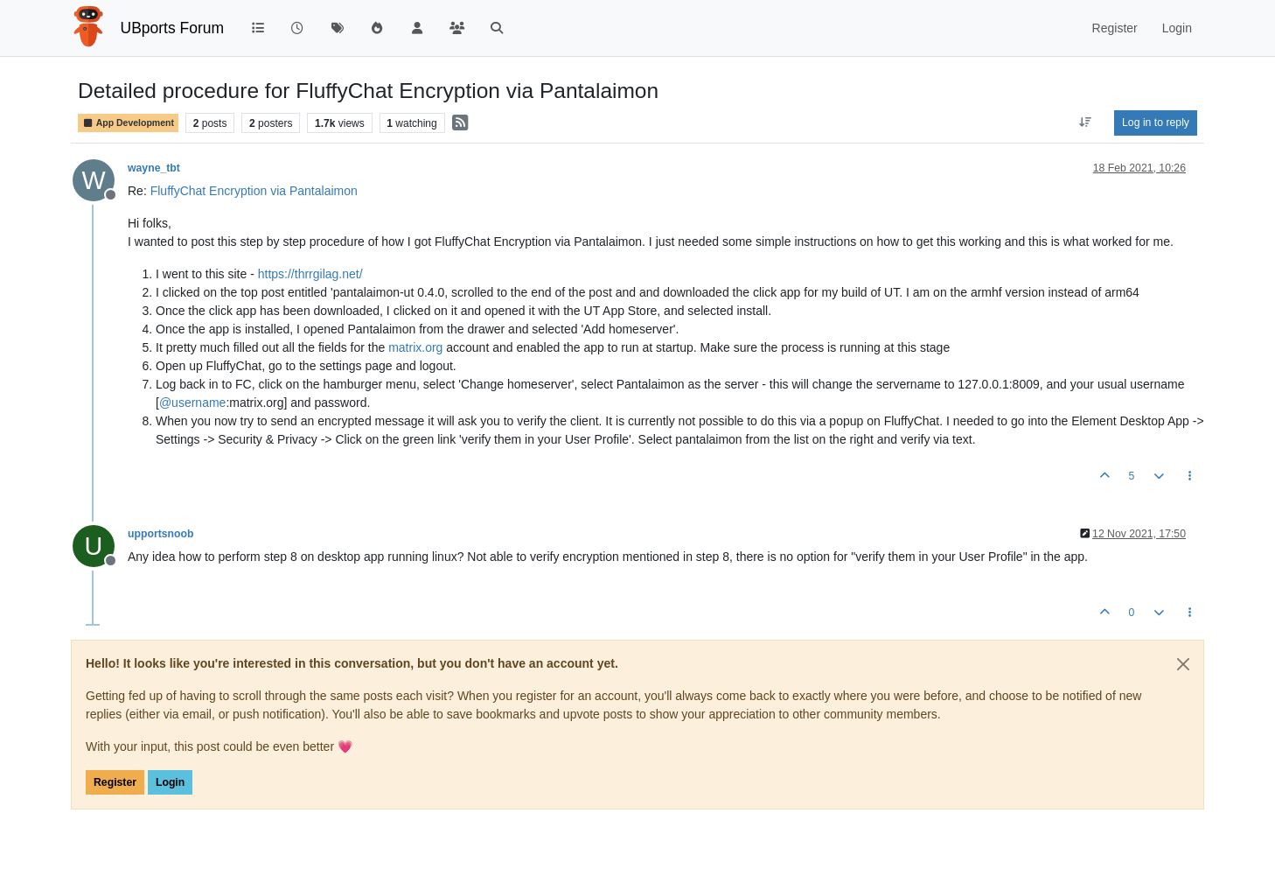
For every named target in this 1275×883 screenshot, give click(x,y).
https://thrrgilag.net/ (310, 274)
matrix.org (415, 347)
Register (115, 782)
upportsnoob (161, 534)
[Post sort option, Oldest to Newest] (1085, 122)
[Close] (1183, 664)
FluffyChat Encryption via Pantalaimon (254, 191)
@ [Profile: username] (192, 403)
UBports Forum (173, 28)
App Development (128, 123)
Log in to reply (1155, 122)
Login (170, 782)
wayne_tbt (154, 168)
